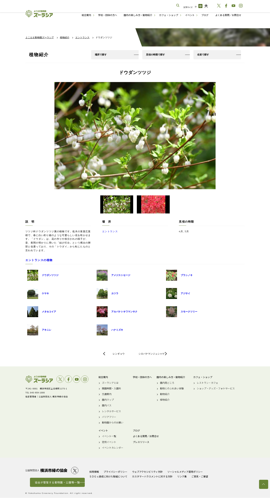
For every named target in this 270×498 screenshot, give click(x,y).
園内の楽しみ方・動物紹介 (138, 15)
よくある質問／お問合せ (228, 15)
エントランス (110, 231)
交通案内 (106, 394)
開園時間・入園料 (111, 388)
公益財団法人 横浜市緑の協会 (46, 471)
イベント (190, 15)
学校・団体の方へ (107, 15)
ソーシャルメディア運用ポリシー (185, 472)
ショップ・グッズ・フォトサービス (216, 388)
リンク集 (182, 476)
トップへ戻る (263, 484)
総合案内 (86, 15)
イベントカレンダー (112, 448)
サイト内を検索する (178, 5)
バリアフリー (109, 417)
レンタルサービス (111, 411)
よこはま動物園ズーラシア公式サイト (39, 13)
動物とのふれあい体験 (172, 388)
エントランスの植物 (39, 260)
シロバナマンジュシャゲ (151, 353)
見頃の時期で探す (155, 54)
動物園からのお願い (112, 422)
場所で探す (101, 54)
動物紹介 (165, 394)
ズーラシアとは (110, 383)
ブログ (204, 15)
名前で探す (203, 54)
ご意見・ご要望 (199, 476)
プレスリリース (141, 442)
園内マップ (108, 400)
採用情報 (94, 472)
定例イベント (109, 442)
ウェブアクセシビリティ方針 (147, 472)
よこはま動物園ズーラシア (39, 379)
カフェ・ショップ (168, 15)
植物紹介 (165, 400)
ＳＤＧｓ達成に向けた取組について (108, 476)
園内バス (106, 405)
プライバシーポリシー (115, 472)
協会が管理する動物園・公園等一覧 (57, 482)
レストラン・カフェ (207, 383)
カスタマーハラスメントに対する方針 (152, 476)
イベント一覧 (109, 436)
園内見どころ (167, 383)
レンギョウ (119, 353)
